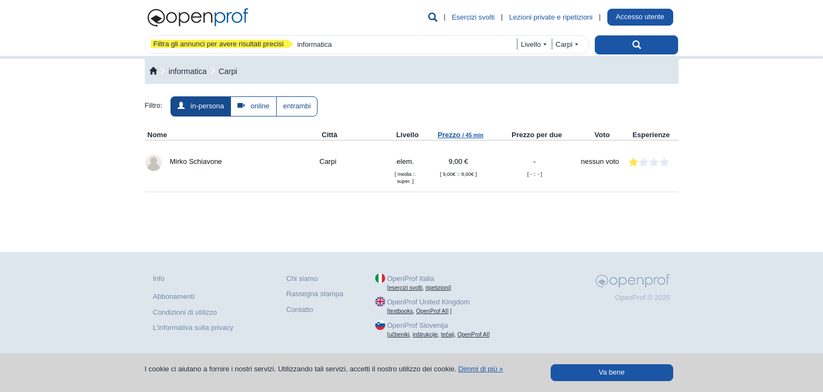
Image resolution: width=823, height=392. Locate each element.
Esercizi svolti (473, 17)
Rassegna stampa (315, 294)
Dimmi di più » (480, 369)
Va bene (611, 372)
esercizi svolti (406, 288)
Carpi (227, 71)
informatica (187, 71)
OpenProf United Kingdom (428, 302)
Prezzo (460, 135)
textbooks (401, 311)
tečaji (447, 335)
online (253, 106)
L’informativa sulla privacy (193, 327)
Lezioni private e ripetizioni (551, 17)
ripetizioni (437, 288)
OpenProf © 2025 (642, 297)
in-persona (201, 106)
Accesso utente (640, 17)
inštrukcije (425, 335)
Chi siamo (302, 278)
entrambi (297, 106)
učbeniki (399, 335)
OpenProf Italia (410, 278)
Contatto (299, 309)
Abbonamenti (174, 296)
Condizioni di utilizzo (185, 312)
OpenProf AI (431, 311)
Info (159, 278)
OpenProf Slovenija (417, 325)
